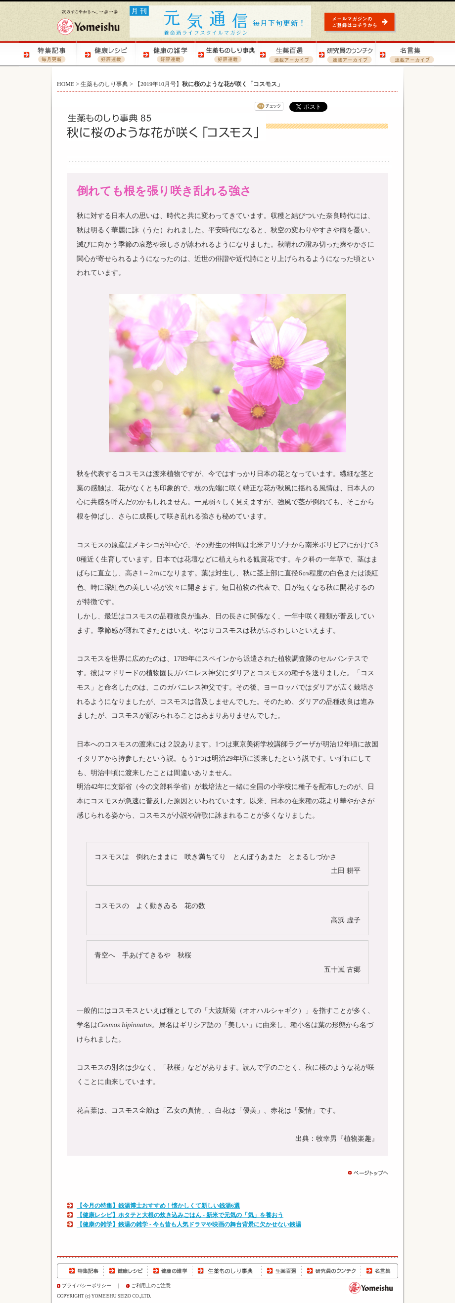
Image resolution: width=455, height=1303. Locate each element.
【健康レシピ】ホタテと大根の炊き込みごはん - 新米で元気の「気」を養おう (180, 1215)
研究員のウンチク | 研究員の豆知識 (345, 54)
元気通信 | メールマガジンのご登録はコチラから (361, 22)
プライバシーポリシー (86, 1285)
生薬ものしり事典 (104, 84)
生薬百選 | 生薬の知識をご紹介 (286, 54)
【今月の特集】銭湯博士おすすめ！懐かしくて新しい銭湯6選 (158, 1205)
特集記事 (80, 1270)
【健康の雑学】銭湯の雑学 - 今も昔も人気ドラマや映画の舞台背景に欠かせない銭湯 (189, 1224)
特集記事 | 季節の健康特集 (48, 54)
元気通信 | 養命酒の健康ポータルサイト (221, 21)
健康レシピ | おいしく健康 (107, 54)
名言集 (379, 1270)
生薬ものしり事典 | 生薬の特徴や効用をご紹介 (226, 54)
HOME (65, 84)
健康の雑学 (170, 1270)
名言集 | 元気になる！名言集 (404, 54)
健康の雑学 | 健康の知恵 (167, 54)
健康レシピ (126, 1270)
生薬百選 (281, 1270)
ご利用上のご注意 (151, 1285)
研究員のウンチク (331, 1270)
